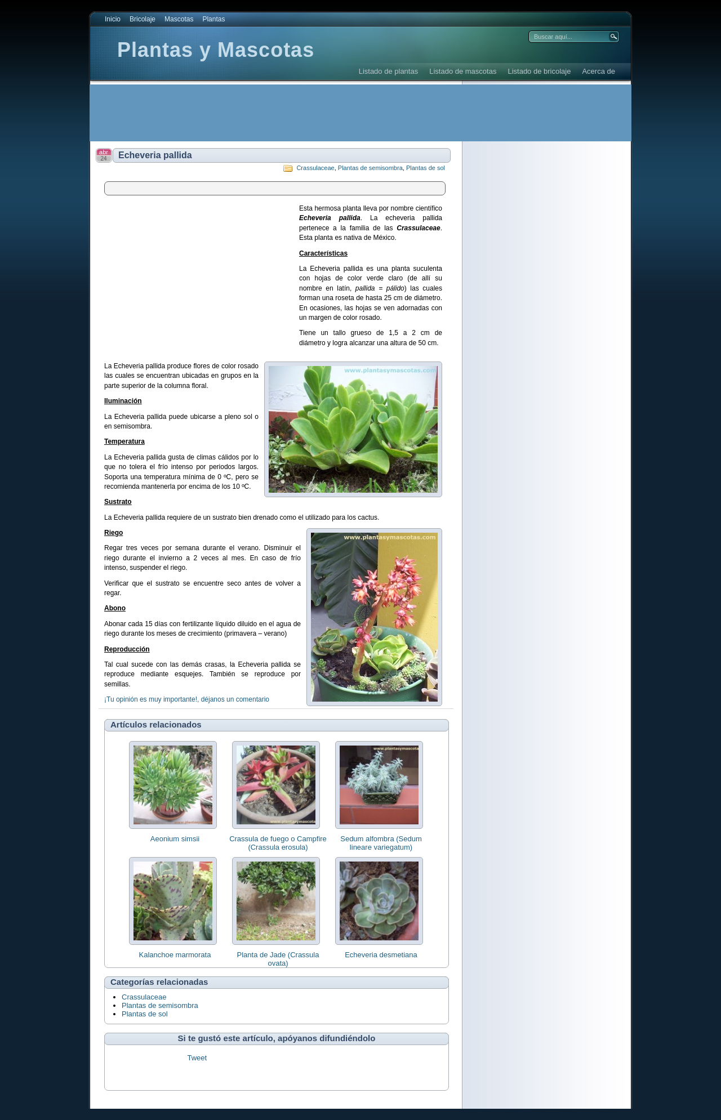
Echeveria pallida (155, 155)
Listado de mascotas (462, 71)
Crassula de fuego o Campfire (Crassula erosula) (278, 843)
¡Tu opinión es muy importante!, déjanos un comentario (186, 699)
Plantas (213, 19)
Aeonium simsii (174, 839)
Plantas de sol (425, 167)
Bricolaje (142, 19)
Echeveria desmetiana (381, 955)
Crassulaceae (315, 167)
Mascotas (178, 19)
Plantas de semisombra (370, 167)
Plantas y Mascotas (215, 49)
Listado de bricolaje (539, 71)
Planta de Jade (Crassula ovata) (278, 959)
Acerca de (598, 71)
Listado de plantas (389, 71)
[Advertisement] (295, 112)
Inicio (113, 19)
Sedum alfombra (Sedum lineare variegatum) (381, 843)
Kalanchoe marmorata (175, 955)
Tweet (197, 1058)
